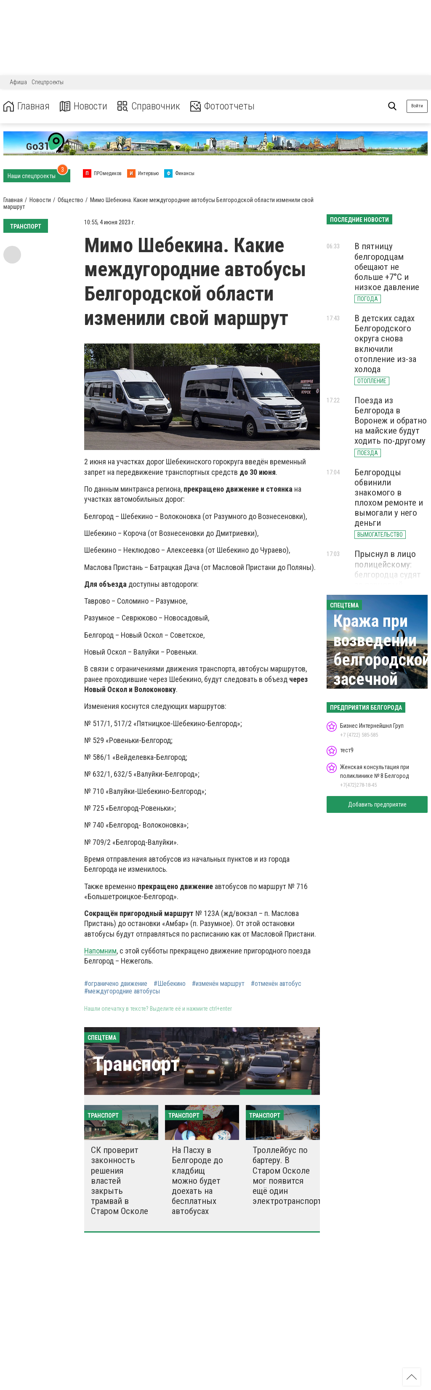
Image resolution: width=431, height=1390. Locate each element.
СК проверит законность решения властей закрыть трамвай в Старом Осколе (119, 1180)
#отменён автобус (276, 984)
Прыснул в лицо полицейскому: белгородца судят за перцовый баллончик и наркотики (387, 579)
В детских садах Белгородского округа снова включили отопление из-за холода (385, 343)
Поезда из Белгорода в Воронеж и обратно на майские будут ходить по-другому (390, 420)
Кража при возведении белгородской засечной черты (382, 659)
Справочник (148, 106)
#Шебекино (170, 984)
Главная (26, 106)
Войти (417, 106)
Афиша (18, 82)
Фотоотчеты (222, 106)
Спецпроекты (48, 82)
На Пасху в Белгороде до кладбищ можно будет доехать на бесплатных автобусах (197, 1180)
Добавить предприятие (377, 804)
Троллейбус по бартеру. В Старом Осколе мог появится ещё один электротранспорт (287, 1175)
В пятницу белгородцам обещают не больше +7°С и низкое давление (386, 266)
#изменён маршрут (218, 984)
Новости (83, 106)
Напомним (100, 950)
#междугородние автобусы (122, 991)
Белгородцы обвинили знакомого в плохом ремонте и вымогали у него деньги (388, 497)
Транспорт (136, 1064)
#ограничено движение (115, 984)
